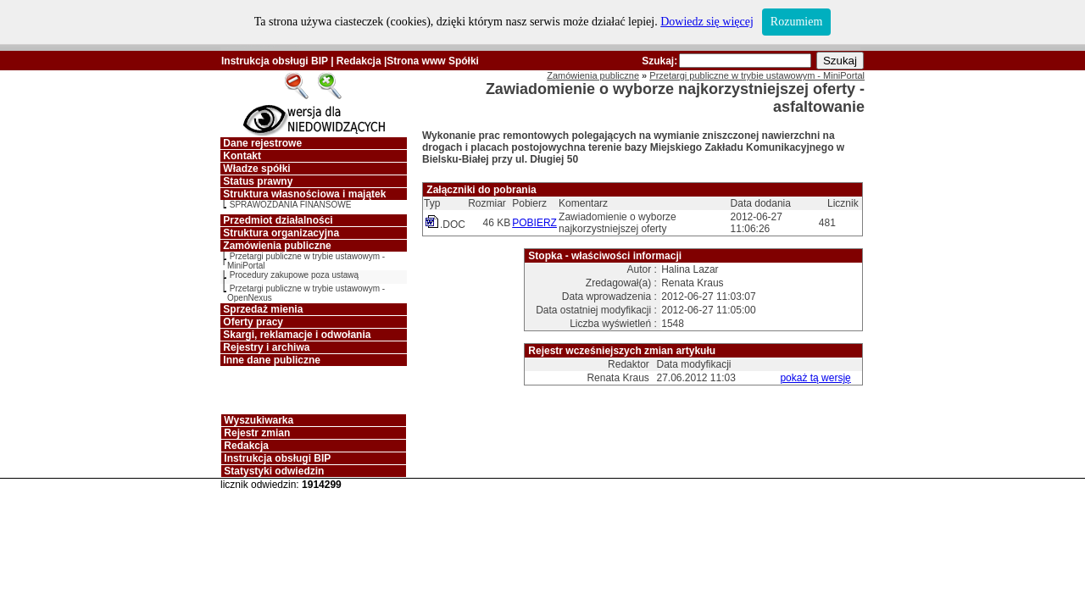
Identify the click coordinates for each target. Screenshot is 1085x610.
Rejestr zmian (257, 433)
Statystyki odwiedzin (274, 471)
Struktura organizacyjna (281, 233)
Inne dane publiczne (271, 360)
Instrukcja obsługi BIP (274, 61)
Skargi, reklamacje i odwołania (296, 335)
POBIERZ (534, 223)
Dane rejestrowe (262, 143)
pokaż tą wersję (815, 378)
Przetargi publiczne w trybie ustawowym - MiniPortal (757, 75)
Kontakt (242, 156)
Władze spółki (256, 169)
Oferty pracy (253, 322)
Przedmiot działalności (277, 220)
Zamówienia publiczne (277, 246)
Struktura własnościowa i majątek (304, 194)
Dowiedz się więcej (707, 21)
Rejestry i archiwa (266, 347)
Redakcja (359, 61)
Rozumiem (796, 21)
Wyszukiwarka (258, 420)
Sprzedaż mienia (263, 309)
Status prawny (257, 181)
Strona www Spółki (433, 61)
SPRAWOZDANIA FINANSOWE (291, 204)
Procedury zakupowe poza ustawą (294, 275)
